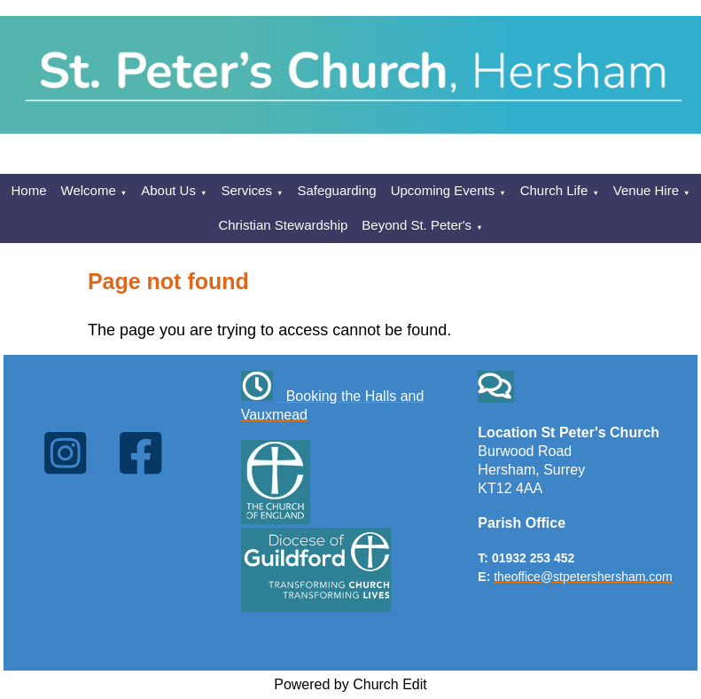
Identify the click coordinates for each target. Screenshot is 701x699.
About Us (168, 190)
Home (29, 190)
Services (246, 190)
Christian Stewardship (282, 224)
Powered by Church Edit (350, 684)
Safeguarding (336, 190)
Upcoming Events (443, 190)
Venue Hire (646, 190)
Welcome (88, 190)
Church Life (554, 190)
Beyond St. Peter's (416, 224)
